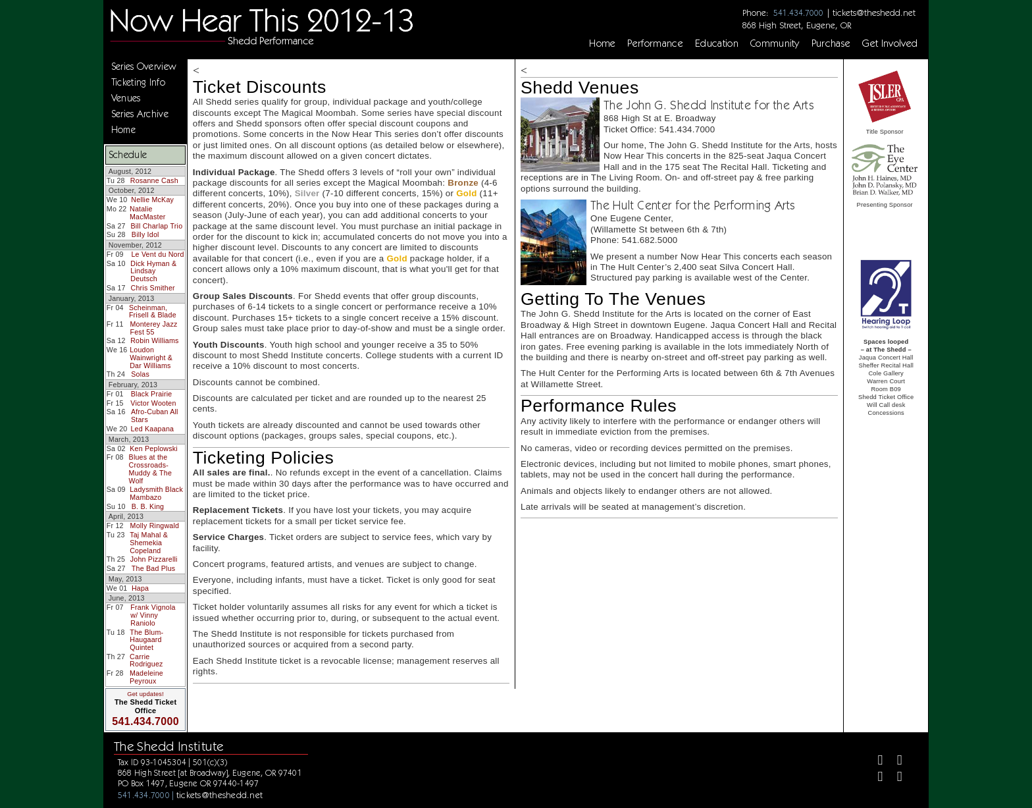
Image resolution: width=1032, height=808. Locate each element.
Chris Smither (152, 288)
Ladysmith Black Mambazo (156, 493)
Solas (140, 374)
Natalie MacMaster (148, 213)
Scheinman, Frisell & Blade (152, 311)
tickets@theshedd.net (874, 12)
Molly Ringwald (155, 525)
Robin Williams (154, 340)
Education (716, 43)
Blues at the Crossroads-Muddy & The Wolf (150, 468)
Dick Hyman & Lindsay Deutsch (153, 271)
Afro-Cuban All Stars (154, 415)
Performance (655, 43)
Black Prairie (151, 394)
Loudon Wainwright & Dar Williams (151, 357)
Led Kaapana (152, 429)
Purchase (831, 43)
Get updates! (145, 694)
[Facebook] (875, 761)
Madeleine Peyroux (146, 677)
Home (602, 43)
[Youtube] (894, 778)
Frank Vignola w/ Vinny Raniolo (152, 614)
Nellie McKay (152, 199)
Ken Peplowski (154, 448)
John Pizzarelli (154, 559)
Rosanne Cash (154, 180)
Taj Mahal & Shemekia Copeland (149, 542)
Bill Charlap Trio (156, 226)
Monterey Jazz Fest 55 (153, 328)
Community (775, 43)
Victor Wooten (153, 403)
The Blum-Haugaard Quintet (146, 639)
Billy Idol (145, 234)
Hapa (140, 588)
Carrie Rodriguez (146, 660)
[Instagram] (875, 778)
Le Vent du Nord (157, 254)
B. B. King (148, 506)
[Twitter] (894, 761)
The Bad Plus (154, 568)
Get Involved (889, 43)
